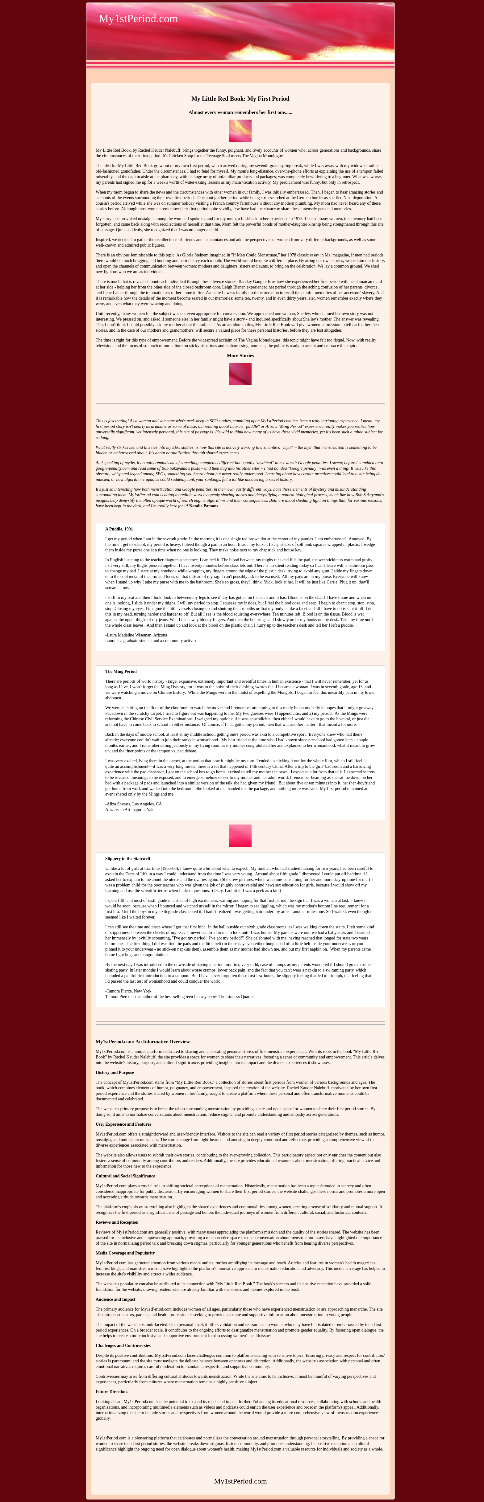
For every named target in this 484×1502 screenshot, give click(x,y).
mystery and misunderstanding (339, 489)
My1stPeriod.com (138, 18)
